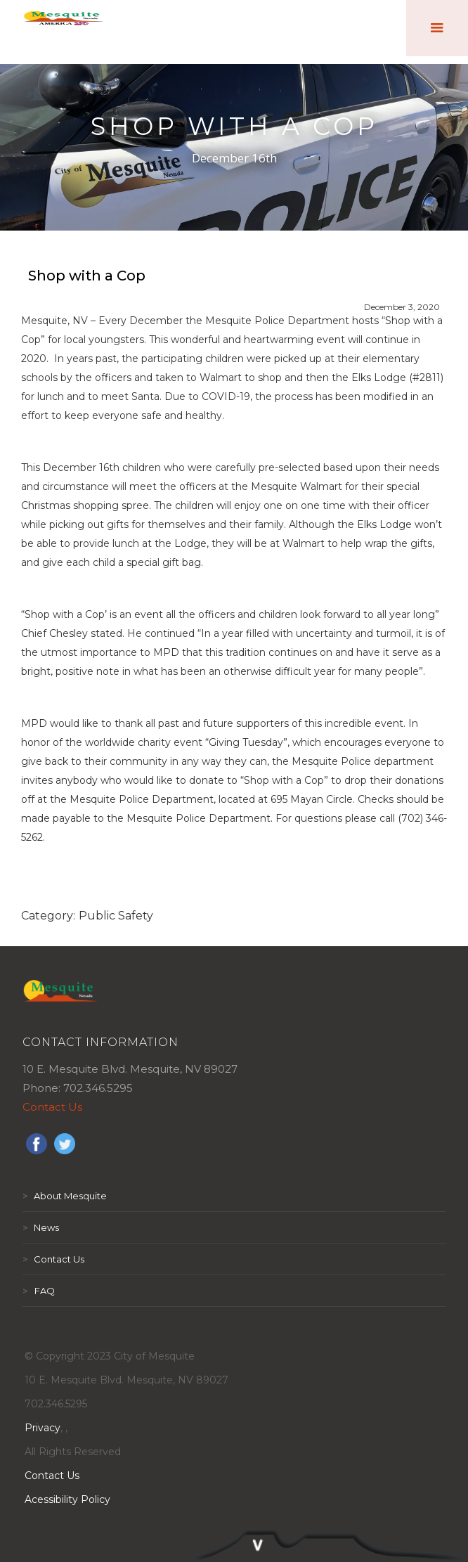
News (40, 1227)
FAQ (38, 1290)
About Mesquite (64, 1195)
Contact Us (52, 1107)
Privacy (42, 1427)
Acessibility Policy (67, 1499)
